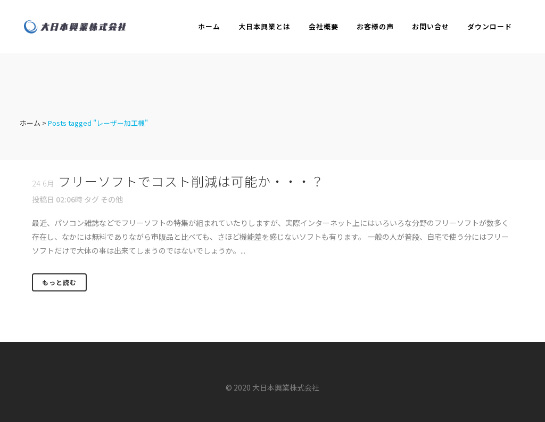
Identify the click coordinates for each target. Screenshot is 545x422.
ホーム (30, 123)
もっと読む (59, 282)
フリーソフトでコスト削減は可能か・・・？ (191, 181)
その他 (112, 199)
